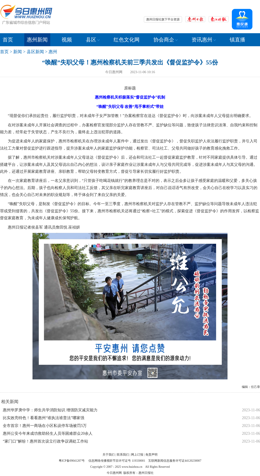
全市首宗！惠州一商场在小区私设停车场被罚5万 (45, 425)
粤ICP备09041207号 (72, 460)
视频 (67, 40)
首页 (8, 40)
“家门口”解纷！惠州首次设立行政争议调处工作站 (45, 441)
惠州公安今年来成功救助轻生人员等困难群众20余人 (48, 433)
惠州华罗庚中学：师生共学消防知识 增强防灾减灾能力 (50, 410)
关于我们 (108, 454)
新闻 (17, 51)
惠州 (53, 51)
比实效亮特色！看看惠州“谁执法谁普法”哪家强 (43, 418)
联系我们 (123, 454)
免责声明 (151, 454)
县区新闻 (35, 51)
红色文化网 (127, 40)
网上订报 (137, 454)
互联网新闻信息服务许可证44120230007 (174, 460)
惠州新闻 (37, 40)
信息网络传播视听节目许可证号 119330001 (116, 460)
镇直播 (237, 40)
